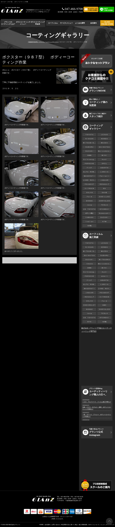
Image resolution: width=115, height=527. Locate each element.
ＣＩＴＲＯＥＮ (90, 188)
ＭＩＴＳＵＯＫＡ (104, 259)
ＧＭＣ (104, 305)
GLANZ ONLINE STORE (107, 23)
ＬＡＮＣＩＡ (104, 172)
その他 (89, 225)
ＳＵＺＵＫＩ (89, 151)
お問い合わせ (56, 524)
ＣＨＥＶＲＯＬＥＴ (89, 305)
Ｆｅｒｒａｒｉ (104, 176)
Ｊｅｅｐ (89, 205)
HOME (41, 524)
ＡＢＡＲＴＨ (104, 168)
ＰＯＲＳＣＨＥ (89, 163)
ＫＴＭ (104, 221)
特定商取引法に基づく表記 (69, 524)
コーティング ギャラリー (93, 127)
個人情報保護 (83, 524)
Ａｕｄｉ (104, 159)
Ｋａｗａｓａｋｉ (104, 213)
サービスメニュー (66, 23)
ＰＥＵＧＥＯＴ (89, 184)
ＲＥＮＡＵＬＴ (104, 184)
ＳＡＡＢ (104, 192)
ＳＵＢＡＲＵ (89, 147)
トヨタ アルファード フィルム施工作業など (96, 402)
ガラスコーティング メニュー (23, 23)
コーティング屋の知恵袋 (95, 102)
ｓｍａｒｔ (104, 276)
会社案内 (93, 23)
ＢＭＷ (89, 155)
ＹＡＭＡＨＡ (89, 217)
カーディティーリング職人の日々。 (95, 392)
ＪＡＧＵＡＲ (104, 180)
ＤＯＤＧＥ (89, 201)
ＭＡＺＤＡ (104, 143)
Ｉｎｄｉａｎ (89, 221)
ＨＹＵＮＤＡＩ (104, 209)
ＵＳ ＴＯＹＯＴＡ (89, 209)
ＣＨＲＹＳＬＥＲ (104, 201)
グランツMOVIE (94, 90)
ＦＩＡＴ (89, 168)
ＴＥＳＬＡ (104, 205)
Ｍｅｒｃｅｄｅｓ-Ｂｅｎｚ (104, 151)
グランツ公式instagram (93, 432)
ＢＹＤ (89, 322)
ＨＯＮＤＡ (104, 139)
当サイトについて (93, 524)
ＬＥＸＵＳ (104, 134)
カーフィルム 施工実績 (93, 235)
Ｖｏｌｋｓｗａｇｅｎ (89, 159)
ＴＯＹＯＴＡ (89, 134)
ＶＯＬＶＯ (89, 192)
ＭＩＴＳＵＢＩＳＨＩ (89, 143)
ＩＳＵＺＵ (89, 264)
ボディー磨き (89, 213)
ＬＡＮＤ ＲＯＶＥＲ (89, 180)
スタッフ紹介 (94, 115)
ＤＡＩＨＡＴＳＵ (104, 147)
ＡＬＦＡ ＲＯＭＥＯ (89, 172)
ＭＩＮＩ (104, 155)
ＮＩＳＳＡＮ (89, 139)
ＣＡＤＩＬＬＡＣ (104, 196)
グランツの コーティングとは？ (8, 23)
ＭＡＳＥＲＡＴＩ (89, 176)
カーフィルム (53, 23)
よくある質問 (80, 23)
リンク (103, 524)
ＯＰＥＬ (104, 163)
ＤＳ (104, 188)
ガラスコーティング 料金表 (38, 23)
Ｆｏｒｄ (89, 196)
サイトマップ (110, 524)
